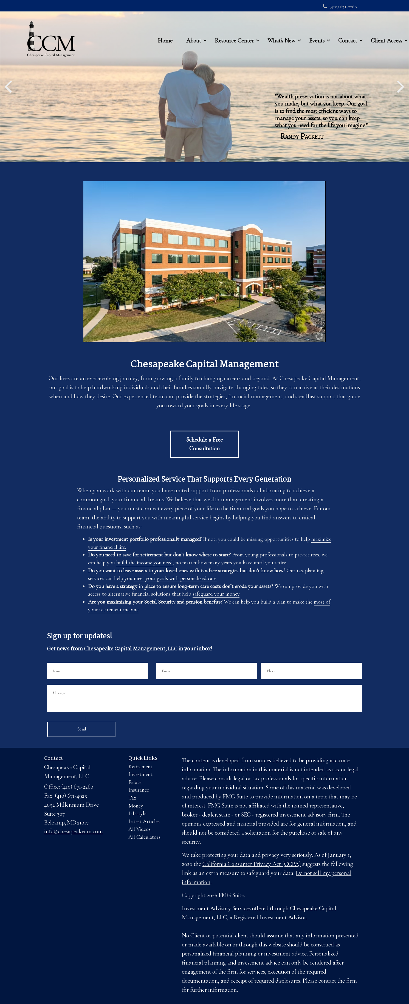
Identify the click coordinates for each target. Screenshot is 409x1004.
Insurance (138, 790)
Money (135, 806)
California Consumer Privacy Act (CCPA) (251, 864)
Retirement (140, 766)
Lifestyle (137, 813)
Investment (140, 774)
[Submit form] (81, 729)
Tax (132, 798)
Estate (135, 782)
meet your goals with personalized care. (175, 578)
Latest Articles (144, 821)
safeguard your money (216, 594)
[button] (193, 30)
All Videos (139, 829)
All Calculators (144, 837)
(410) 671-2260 (340, 7)
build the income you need (144, 562)
